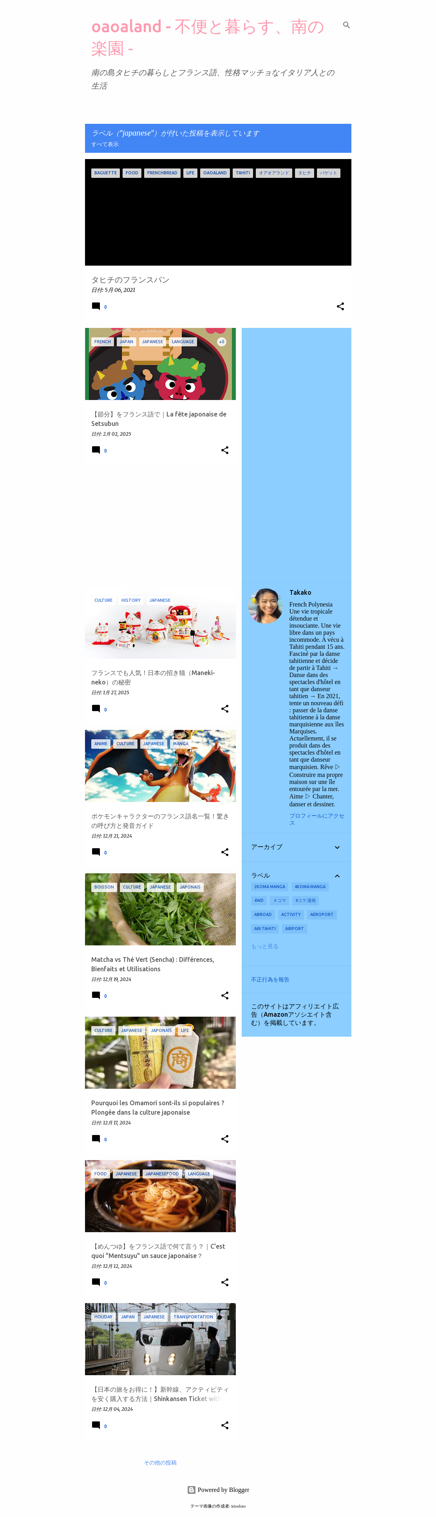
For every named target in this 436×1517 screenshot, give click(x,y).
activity (291, 914)
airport (294, 928)
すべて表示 (105, 144)
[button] (340, 307)
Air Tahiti (265, 928)
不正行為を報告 (270, 979)
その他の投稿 (160, 1463)
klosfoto (239, 1506)
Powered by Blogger (218, 1489)
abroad (263, 914)
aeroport (322, 914)
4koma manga (310, 886)
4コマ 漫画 (305, 900)
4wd (259, 900)
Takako (300, 592)
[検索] (346, 25)
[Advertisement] (157, 526)
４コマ (279, 900)
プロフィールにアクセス (316, 819)
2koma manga (269, 886)
